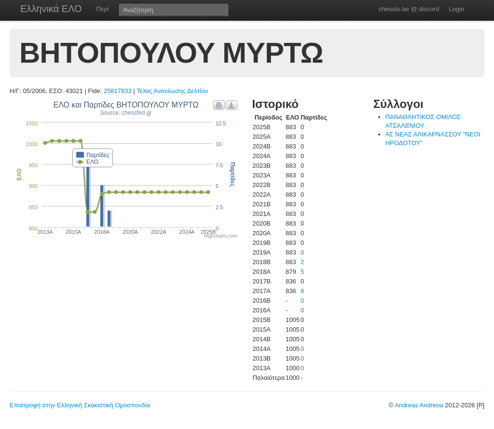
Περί (102, 9)
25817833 (118, 90)
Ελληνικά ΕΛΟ (51, 8)
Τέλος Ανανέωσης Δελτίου (172, 90)
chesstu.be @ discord (409, 9)
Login (456, 9)
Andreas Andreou (419, 405)
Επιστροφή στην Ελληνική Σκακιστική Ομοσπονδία (80, 405)
